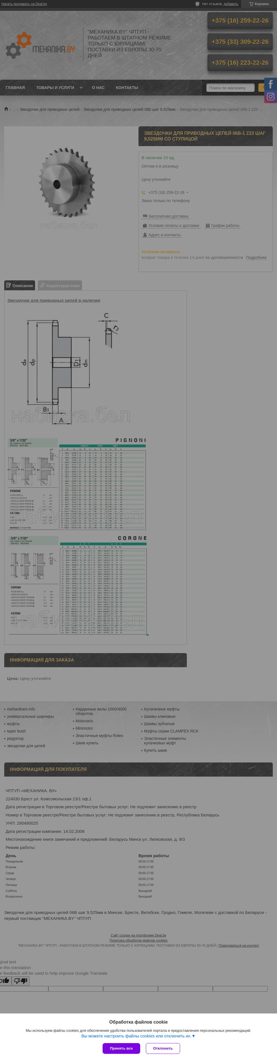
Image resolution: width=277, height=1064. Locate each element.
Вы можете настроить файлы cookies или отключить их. (136, 1035)
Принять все (121, 1048)
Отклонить (163, 1048)
